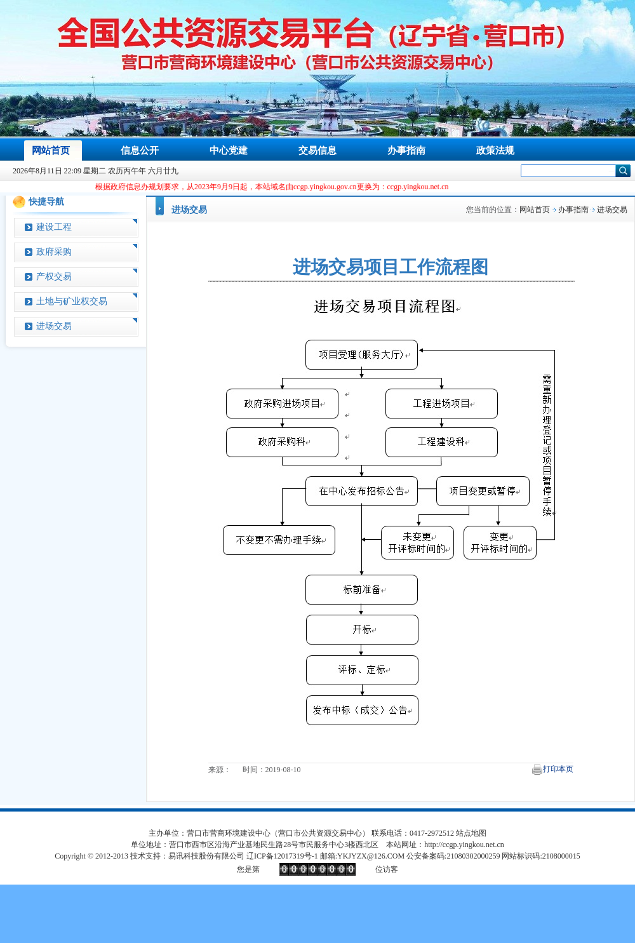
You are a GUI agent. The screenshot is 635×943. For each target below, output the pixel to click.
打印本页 (558, 769)
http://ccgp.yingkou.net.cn (464, 844)
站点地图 (471, 833)
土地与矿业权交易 (71, 301)
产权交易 (54, 276)
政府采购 (54, 252)
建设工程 (54, 227)
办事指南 (573, 209)
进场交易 (54, 326)
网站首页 (534, 209)
